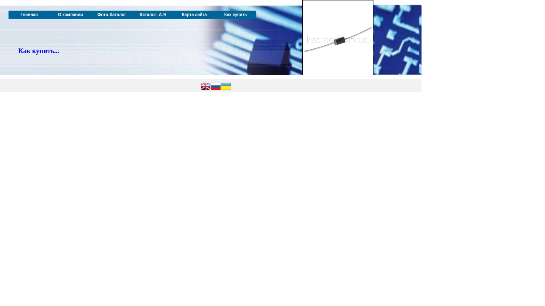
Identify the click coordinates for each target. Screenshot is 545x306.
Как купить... (38, 50)
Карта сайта (194, 14)
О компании (70, 14)
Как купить (235, 14)
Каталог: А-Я (153, 14)
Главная (29, 14)
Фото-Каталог (112, 14)
